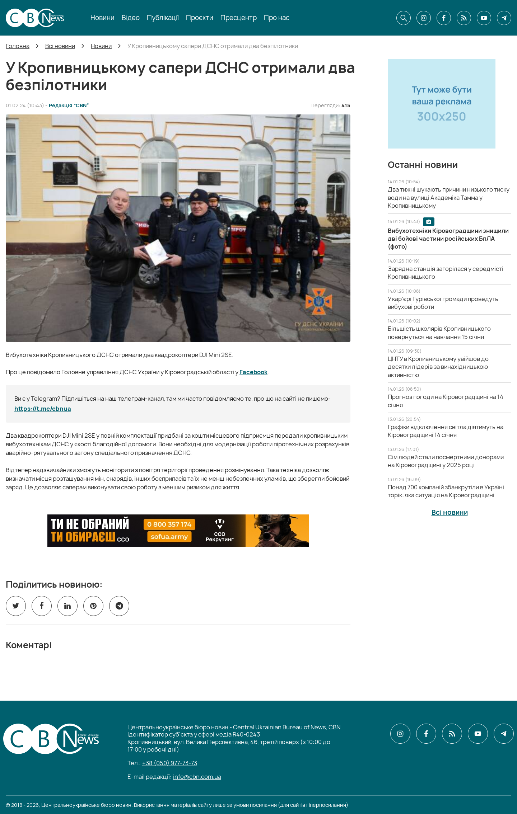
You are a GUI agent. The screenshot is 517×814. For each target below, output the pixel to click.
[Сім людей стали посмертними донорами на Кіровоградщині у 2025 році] (446, 461)
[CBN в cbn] (464, 18)
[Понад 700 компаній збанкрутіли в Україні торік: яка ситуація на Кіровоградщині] (446, 491)
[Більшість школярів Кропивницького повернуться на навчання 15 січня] (439, 332)
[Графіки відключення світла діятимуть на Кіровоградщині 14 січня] (445, 431)
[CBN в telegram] (504, 18)
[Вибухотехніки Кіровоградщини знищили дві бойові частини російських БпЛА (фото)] (448, 239)
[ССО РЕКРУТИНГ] (178, 530)
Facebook (253, 372)
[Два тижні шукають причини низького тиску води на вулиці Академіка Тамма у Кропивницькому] (448, 197)
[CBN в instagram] (423, 18)
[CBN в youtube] (484, 18)
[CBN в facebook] (444, 18)
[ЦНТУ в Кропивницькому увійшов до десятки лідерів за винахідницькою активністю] (438, 367)
